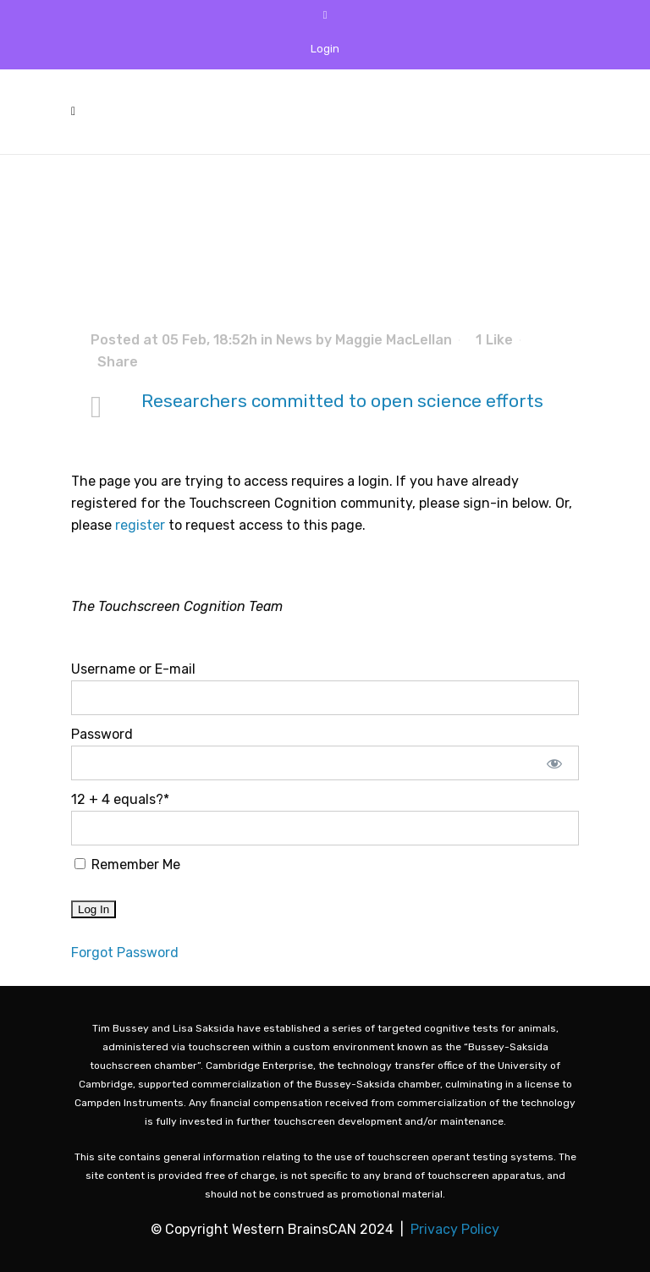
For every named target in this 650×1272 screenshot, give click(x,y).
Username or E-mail (133, 669)
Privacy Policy (454, 1229)
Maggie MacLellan (393, 340)
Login (325, 48)
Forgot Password (125, 952)
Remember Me (127, 864)
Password (102, 734)
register (140, 525)
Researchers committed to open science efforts (342, 400)
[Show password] (555, 763)
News (294, 340)
